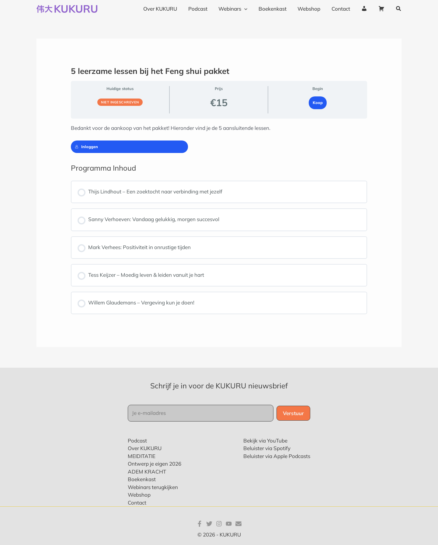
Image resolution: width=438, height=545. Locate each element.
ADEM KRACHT (147, 471)
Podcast (137, 440)
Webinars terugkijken (153, 487)
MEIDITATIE (141, 456)
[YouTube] (229, 524)
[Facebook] (199, 524)
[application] (248, 9)
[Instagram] (219, 524)
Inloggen (86, 146)
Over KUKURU (145, 448)
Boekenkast (142, 479)
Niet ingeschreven (120, 102)
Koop (318, 102)
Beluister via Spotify (266, 448)
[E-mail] (238, 524)
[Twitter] (209, 524)
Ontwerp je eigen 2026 (154, 463)
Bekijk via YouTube (265, 440)
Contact (137, 502)
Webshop (139, 494)
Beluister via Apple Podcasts (276, 456)
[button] (398, 9)
